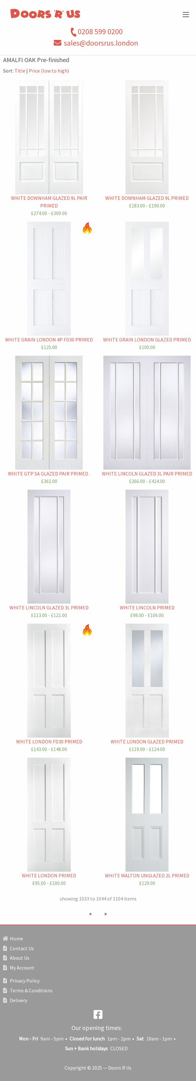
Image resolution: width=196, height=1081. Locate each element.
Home (13, 938)
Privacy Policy (21, 980)
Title (20, 70)
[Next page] (104, 913)
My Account (18, 967)
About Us (16, 958)
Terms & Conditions (27, 990)
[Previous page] (91, 913)
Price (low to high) (49, 70)
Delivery (15, 1000)
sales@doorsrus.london (101, 43)
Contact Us (18, 948)
